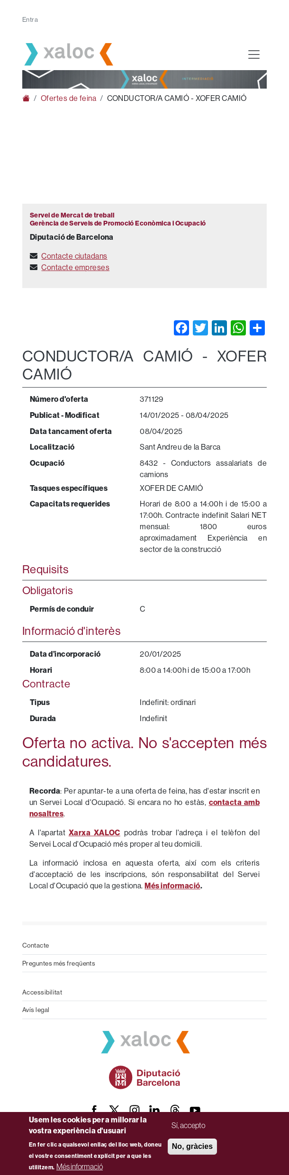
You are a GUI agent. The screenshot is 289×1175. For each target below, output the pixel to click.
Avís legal (36, 1009)
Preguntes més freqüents (58, 963)
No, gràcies (192, 1146)
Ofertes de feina (68, 98)
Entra (30, 19)
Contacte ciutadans (74, 256)
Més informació (79, 1166)
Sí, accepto (188, 1125)
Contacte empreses (75, 267)
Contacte (35, 945)
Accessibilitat (42, 992)
